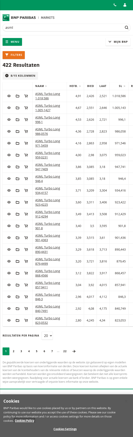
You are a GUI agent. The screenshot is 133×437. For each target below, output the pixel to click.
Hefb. (74, 86)
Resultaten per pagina (21, 335)
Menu (12, 42)
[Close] (126, 403)
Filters (13, 55)
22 (66, 351)
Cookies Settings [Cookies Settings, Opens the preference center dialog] (65, 431)
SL (121, 86)
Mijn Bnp (118, 42)
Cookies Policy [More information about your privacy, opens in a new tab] (24, 423)
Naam (40, 86)
